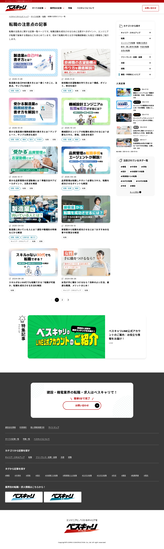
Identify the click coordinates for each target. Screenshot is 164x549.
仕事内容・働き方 (29, 237)
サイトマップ (53, 427)
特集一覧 (26, 439)
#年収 (114, 475)
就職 (31, 91)
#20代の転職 (87, 475)
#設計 (38, 475)
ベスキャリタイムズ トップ (19, 16)
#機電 (7, 475)
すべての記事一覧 (12, 439)
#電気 (146, 475)
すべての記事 (35, 16)
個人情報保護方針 (37, 427)
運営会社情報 (10, 427)
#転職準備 (135, 475)
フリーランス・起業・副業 (46, 457)
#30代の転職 (102, 475)
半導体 (39, 140)
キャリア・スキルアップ (19, 241)
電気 (31, 140)
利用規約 (23, 427)
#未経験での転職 (51, 475)
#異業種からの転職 (70, 475)
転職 (44, 16)
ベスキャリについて (42, 439)
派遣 (62, 457)
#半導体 (18, 475)
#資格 (28, 475)
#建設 (123, 475)
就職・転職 (15, 91)
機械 (24, 140)
